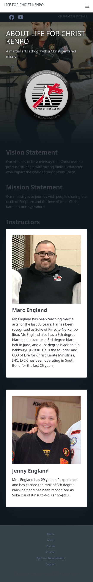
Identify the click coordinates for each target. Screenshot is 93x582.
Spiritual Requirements (51, 558)
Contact (50, 552)
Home (50, 534)
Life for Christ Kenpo (24, 4)
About (50, 540)
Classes (50, 546)
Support (51, 564)
